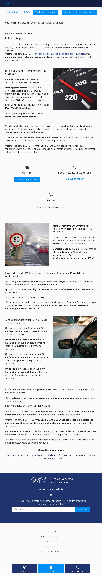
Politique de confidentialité (51, 537)
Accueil (25, 23)
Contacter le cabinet (45, 12)
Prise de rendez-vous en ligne (79, 12)
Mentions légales (51, 532)
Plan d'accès (24, 571)
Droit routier (37, 23)
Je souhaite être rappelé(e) (51, 207)
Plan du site (51, 542)
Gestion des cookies (51, 547)
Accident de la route (17, 455)
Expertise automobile (51, 458)
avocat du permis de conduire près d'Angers (60, 54)
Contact (51, 571)
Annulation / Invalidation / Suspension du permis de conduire (63, 455)
